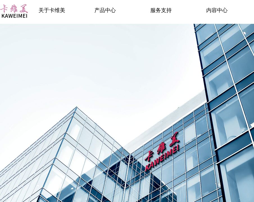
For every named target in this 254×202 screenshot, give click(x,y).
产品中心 (105, 10)
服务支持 (161, 10)
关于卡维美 (51, 10)
